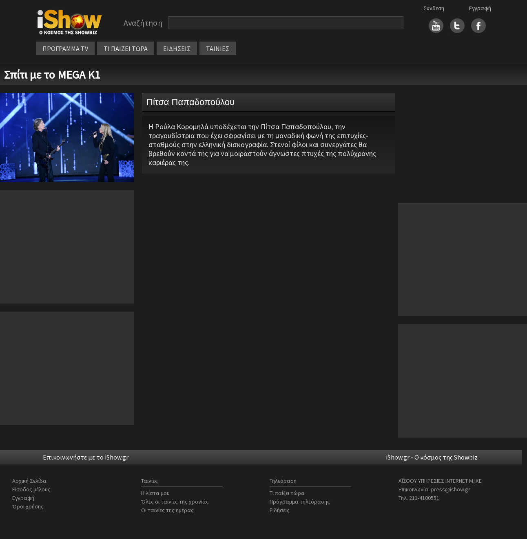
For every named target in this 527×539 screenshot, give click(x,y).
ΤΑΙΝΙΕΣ (217, 48)
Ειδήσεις (280, 510)
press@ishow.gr (450, 489)
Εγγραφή (480, 8)
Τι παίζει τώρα (287, 493)
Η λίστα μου (155, 493)
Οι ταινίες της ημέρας (167, 510)
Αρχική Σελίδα (29, 480)
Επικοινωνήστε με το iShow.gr (85, 457)
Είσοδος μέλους (31, 489)
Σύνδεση (433, 8)
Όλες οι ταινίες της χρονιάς (175, 501)
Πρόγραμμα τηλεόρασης (300, 501)
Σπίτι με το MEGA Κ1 (52, 74)
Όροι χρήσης (28, 506)
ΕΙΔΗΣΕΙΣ (176, 48)
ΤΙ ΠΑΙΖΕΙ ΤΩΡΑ (126, 48)
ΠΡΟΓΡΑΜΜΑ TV (65, 48)
